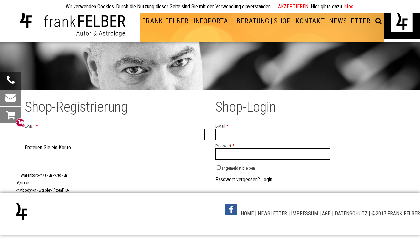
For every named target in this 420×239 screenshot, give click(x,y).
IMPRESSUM (304, 213)
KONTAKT (310, 21)
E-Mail (31, 126)
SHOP (282, 21)
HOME (247, 213)
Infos (348, 6)
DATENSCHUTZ (351, 213)
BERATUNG (252, 21)
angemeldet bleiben (238, 168)
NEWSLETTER (350, 21)
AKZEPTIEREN (293, 6)
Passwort (224, 145)
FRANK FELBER (165, 21)
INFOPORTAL (212, 21)
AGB (326, 213)
